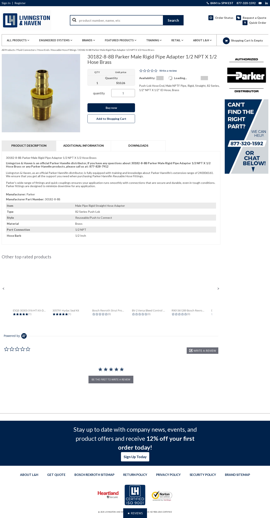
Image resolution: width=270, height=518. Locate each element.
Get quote (56, 474)
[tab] (111, 198)
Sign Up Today (135, 457)
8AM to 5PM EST (220, 3)
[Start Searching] (173, 20)
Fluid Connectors (26, 49)
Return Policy (135, 474)
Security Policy (203, 474)
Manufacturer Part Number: (25, 199)
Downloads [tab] (138, 145)
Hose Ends (44, 49)
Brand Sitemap (237, 474)
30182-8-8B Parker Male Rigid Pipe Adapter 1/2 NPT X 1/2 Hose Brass (116, 49)
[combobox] (127, 20)
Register (20, 3)
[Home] (26, 20)
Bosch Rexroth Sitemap (94, 474)
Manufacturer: (16, 194)
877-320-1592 (246, 3)
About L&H (29, 474)
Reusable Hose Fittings (63, 49)
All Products (8, 49)
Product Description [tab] (29, 145)
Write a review (168, 70)
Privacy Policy (168, 474)
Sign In (6, 3)
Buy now (111, 107)
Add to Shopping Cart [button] (111, 118)
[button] (3, 289)
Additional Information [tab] (83, 145)
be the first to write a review (111, 379)
